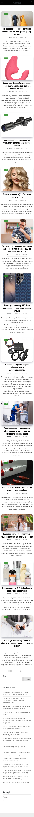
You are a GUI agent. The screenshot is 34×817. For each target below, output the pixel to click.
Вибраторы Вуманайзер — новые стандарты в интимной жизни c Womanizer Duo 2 (17, 85)
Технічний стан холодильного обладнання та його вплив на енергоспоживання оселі (17, 431)
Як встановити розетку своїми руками (16, 782)
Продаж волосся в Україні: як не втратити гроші (17, 196)
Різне (6, 13)
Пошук (5, 676)
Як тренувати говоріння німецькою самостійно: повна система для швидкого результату (17, 248)
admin (25, 37)
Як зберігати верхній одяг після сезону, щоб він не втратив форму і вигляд (17, 31)
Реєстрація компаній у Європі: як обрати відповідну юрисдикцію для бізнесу (17, 643)
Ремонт (5, 797)
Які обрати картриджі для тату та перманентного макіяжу (17, 489)
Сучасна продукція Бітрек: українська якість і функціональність (17, 367)
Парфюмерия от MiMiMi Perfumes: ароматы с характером (17, 589)
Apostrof (17, 2)
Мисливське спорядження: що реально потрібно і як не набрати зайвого (17, 142)
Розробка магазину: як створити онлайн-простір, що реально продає (17, 535)
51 (21, 671)
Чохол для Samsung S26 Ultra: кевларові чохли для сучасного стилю (17, 308)
